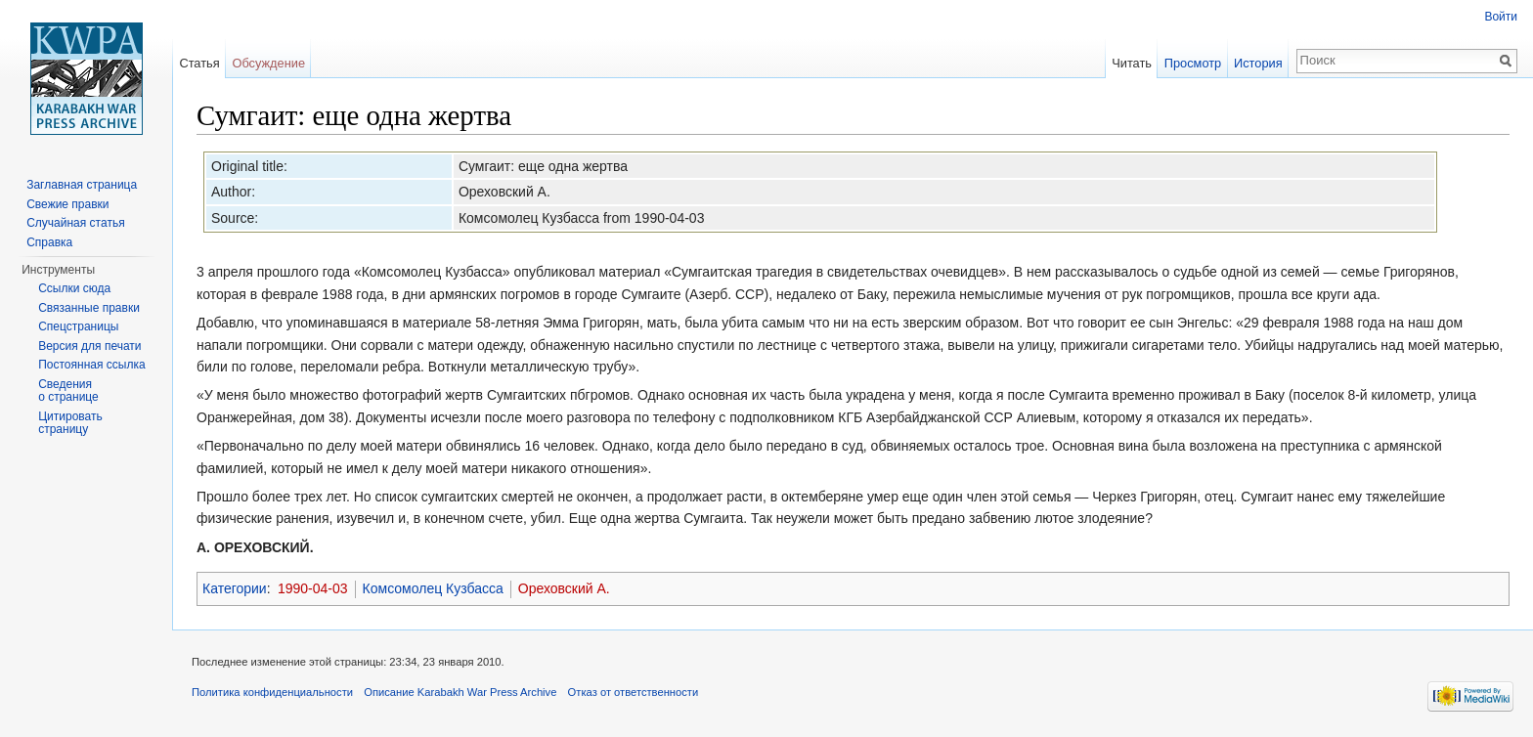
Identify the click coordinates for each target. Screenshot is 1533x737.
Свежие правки (67, 204)
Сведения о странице (68, 391)
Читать (1132, 63)
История (1258, 63)
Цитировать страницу (70, 423)
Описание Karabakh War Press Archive (460, 692)
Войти (1500, 16)
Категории (234, 588)
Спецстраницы (78, 326)
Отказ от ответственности (633, 692)
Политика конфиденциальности (272, 692)
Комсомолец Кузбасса (433, 588)
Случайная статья (75, 223)
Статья (199, 63)
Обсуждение (268, 63)
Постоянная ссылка (91, 364)
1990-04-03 (313, 588)
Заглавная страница (81, 185)
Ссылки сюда (74, 288)
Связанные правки (89, 308)
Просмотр (1192, 63)
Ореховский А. (564, 588)
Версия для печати (89, 346)
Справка (49, 242)
